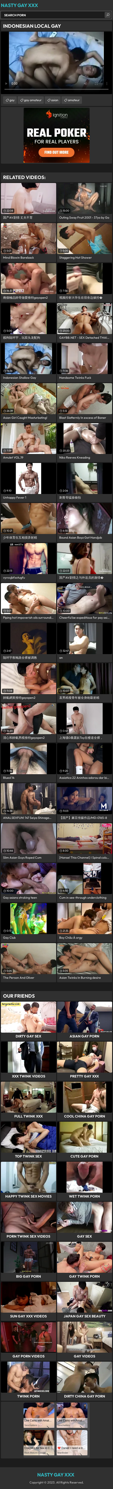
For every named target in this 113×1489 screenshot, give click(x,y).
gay (12, 100)
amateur (74, 100)
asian (54, 100)
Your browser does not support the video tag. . (56, 63)
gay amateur (33, 100)
